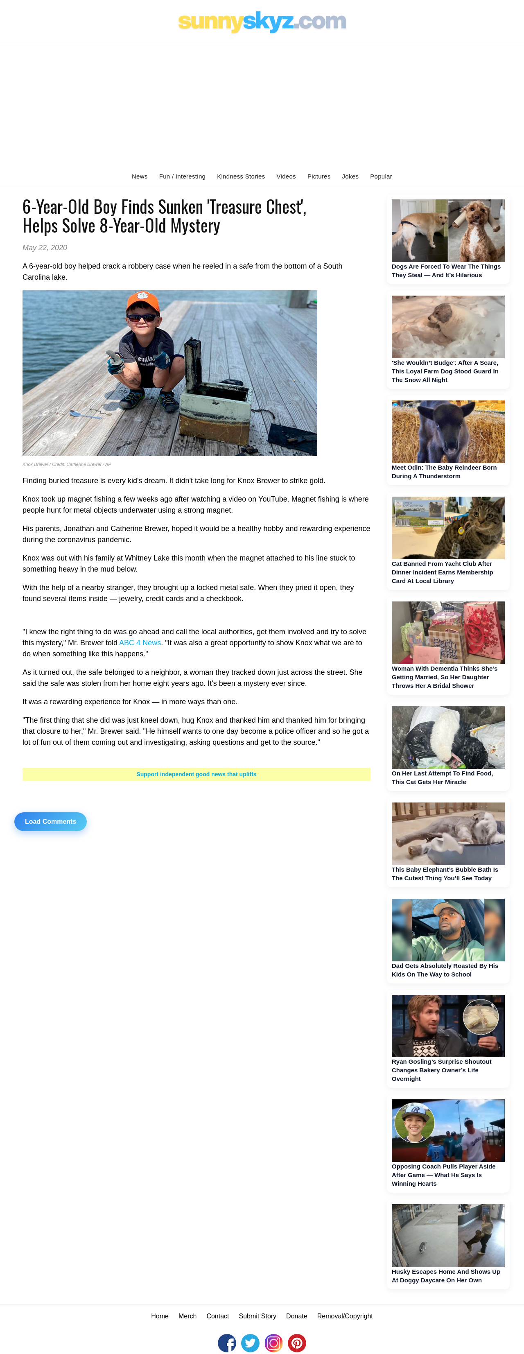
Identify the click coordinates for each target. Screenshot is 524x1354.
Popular (381, 176)
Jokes (350, 176)
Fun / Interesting (182, 176)
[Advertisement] (262, 105)
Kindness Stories (241, 176)
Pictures (319, 176)
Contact (217, 1316)
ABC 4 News (140, 643)
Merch (187, 1316)
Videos (286, 176)
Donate (296, 1316)
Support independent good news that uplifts (196, 774)
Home (160, 1316)
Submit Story (258, 1316)
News (140, 176)
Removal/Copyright (345, 1316)
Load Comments (50, 821)
